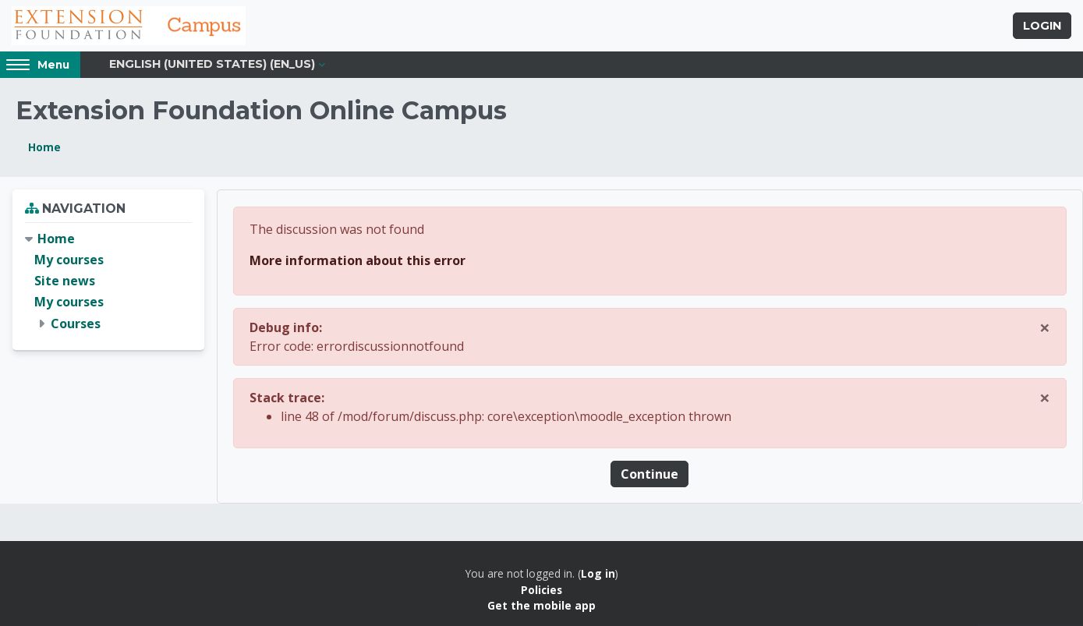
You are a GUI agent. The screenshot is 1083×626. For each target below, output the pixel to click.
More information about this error (357, 260)
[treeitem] (108, 281)
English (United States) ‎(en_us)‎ (212, 64)
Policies (541, 589)
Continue (649, 474)
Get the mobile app (541, 605)
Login (1042, 26)
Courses (76, 323)
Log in (598, 573)
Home (44, 147)
